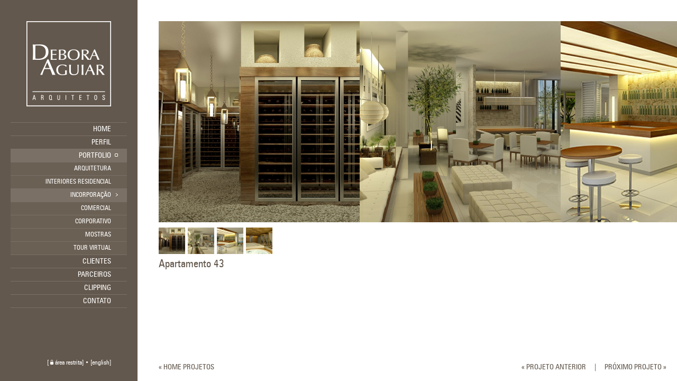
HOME (102, 129)
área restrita (66, 363)
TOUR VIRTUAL (92, 248)
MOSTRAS (98, 235)
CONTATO (97, 301)
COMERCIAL (96, 208)
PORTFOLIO (95, 155)
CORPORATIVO (93, 222)
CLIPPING (97, 288)
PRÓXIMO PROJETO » (635, 367)
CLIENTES (97, 261)
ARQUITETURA (92, 169)
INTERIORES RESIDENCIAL (78, 182)
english (100, 363)
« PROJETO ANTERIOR (554, 367)
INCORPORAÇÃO (90, 195)
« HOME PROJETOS (186, 367)
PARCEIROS (94, 274)
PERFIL (101, 142)
